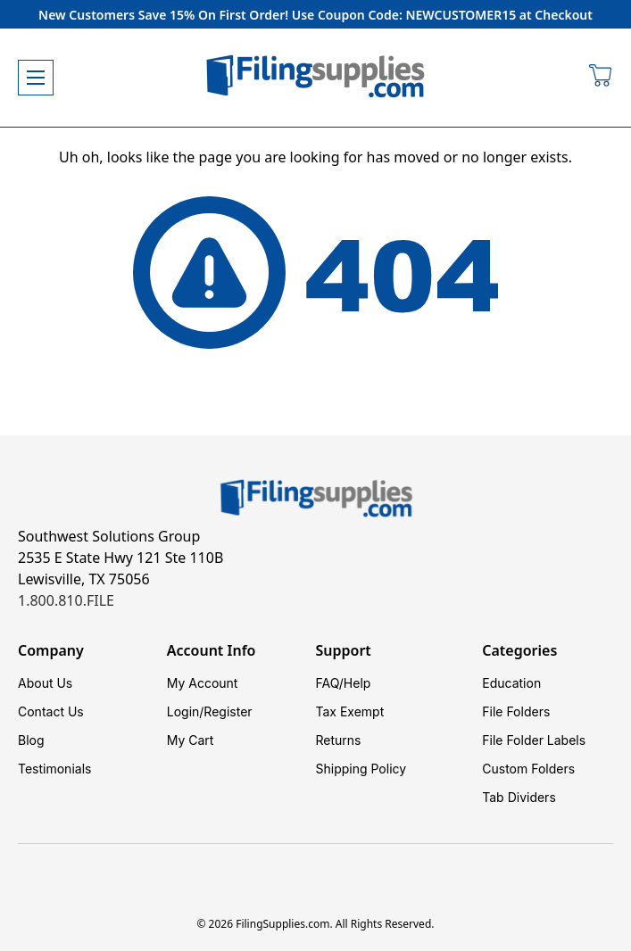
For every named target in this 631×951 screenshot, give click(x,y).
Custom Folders (528, 768)
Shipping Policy (361, 768)
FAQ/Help (343, 683)
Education (511, 683)
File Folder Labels (533, 740)
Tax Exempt (350, 711)
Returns (338, 740)
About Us (45, 683)
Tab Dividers (519, 797)
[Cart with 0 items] (601, 77)
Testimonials (54, 768)
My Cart (190, 740)
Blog (31, 740)
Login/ (185, 711)
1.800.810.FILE (66, 600)
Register (227, 711)
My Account (202, 683)
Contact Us (51, 711)
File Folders (516, 711)
